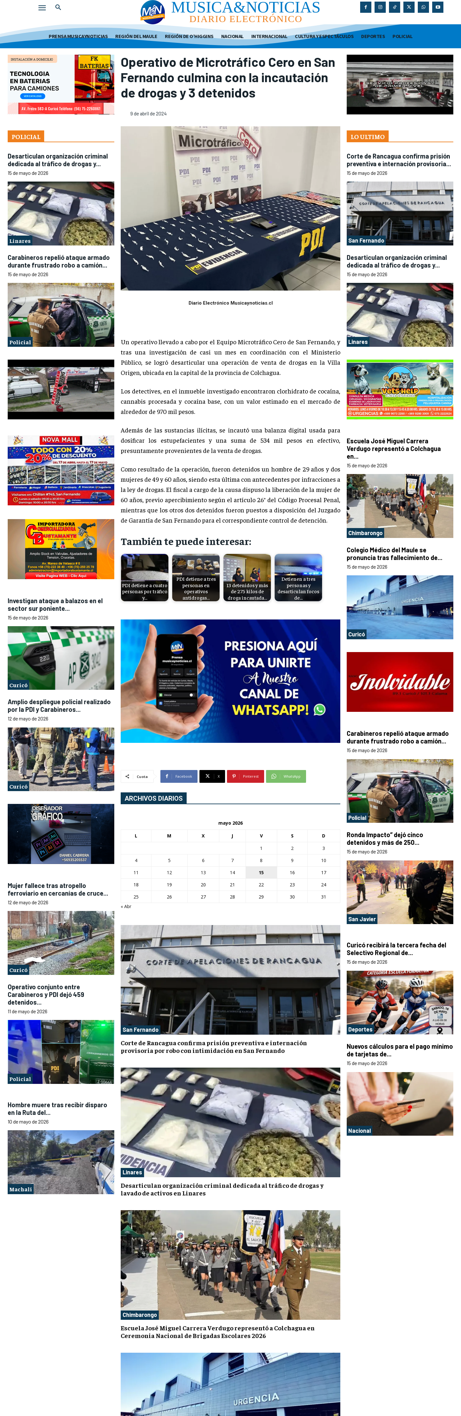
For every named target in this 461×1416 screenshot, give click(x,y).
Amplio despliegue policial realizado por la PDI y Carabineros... (59, 705)
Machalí (20, 1189)
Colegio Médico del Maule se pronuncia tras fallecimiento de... (394, 553)
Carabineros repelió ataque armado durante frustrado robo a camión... (59, 261)
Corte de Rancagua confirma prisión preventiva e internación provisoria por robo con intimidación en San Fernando (214, 1046)
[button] (58, 7)
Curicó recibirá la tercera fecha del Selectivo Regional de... (396, 948)
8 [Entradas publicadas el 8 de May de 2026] (261, 860)
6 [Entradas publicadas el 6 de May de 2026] (203, 860)
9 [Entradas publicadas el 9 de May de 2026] (292, 860)
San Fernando (140, 1029)
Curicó (18, 685)
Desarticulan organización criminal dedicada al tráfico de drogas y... (58, 159)
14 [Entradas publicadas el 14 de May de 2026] (232, 872)
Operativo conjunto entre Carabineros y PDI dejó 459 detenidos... (46, 994)
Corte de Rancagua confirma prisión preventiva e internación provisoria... (399, 159)
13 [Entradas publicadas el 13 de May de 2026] (203, 872)
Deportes (360, 1029)
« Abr (126, 906)
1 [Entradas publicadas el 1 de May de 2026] (261, 848)
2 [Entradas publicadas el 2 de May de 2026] (292, 848)
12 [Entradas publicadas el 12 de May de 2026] (169, 872)
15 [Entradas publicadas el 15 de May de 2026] (261, 872)
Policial (20, 342)
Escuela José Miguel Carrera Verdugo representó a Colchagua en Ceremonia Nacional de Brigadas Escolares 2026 (218, 1331)
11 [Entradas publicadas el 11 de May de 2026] (136, 872)
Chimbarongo (140, 1314)
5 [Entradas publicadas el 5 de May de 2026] (169, 860)
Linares (20, 240)
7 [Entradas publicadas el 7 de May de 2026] (232, 860)
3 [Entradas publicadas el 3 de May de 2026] (323, 848)
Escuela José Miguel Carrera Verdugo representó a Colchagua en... (394, 448)
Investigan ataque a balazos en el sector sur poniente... (55, 604)
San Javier (362, 918)
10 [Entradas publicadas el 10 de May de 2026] (323, 860)
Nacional (359, 1130)
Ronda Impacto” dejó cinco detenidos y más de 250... (385, 838)
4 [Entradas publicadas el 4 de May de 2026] (136, 860)
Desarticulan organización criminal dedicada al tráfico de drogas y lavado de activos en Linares (222, 1189)
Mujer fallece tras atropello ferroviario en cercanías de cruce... (58, 889)
